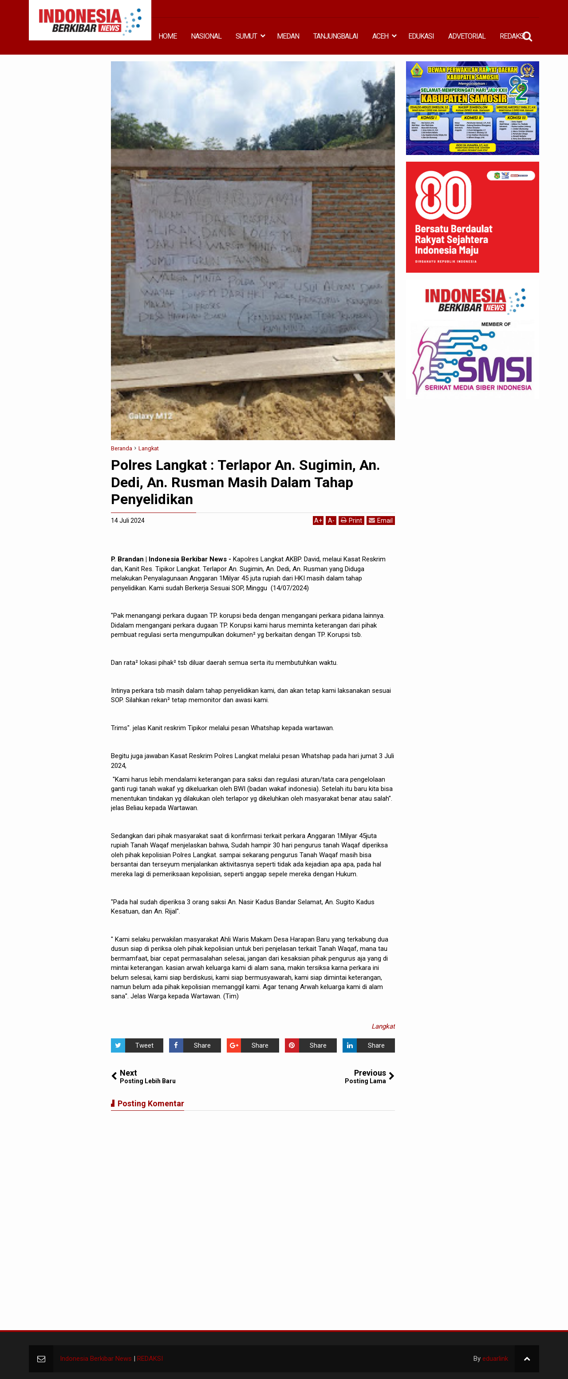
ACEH (380, 36)
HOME (167, 36)
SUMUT (246, 36)
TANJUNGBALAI (335, 36)
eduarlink (495, 1359)
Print (351, 520)
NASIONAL (206, 36)
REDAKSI (512, 36)
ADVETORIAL (466, 36)
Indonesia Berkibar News (96, 1359)
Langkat (383, 1026)
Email (381, 520)
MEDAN (288, 36)
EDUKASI (421, 36)
